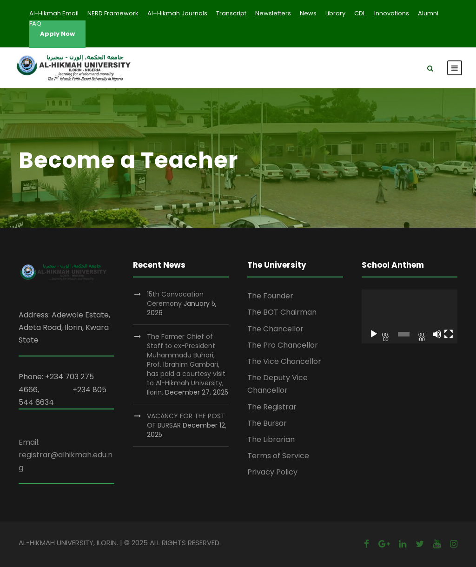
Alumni (428, 13)
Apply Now (57, 33)
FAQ (35, 23)
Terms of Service (278, 455)
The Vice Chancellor (284, 361)
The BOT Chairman (282, 312)
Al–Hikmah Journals (177, 13)
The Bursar (267, 423)
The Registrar (272, 407)
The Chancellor (275, 328)
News (308, 13)
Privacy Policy (272, 472)
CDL (359, 13)
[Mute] (437, 334)
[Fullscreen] (448, 334)
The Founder (270, 295)
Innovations (391, 13)
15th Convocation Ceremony (175, 299)
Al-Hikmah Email (54, 13)
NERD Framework (113, 13)
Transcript (231, 13)
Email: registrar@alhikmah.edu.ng (65, 455)
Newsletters (273, 13)
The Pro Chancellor (282, 345)
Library (335, 13)
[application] (409, 316)
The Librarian (271, 439)
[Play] (373, 334)
